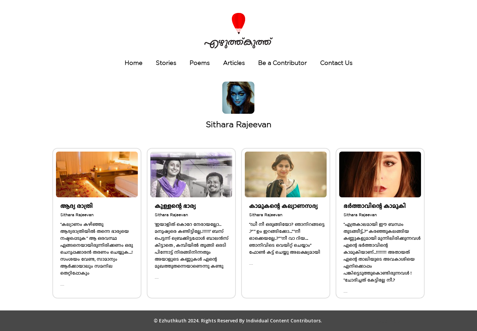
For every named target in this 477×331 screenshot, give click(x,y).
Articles (234, 62)
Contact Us (336, 62)
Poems (199, 62)
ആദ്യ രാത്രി (76, 206)
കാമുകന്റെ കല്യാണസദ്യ (283, 206)
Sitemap (388, 321)
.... (62, 284)
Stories (166, 62)
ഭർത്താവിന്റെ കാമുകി (375, 206)
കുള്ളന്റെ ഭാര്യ (175, 206)
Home (133, 62)
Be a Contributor (282, 62)
